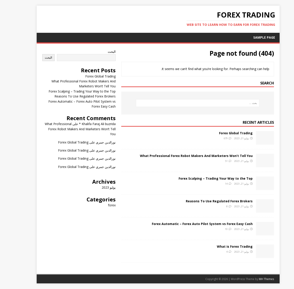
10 (215, 229)
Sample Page (253, 37)
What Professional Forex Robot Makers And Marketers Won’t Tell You (185, 156)
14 (215, 183)
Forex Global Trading (225, 133)
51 (215, 161)
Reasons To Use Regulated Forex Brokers (208, 201)
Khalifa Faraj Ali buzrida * (86, 124)
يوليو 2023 (98, 187)
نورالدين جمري (95, 142)
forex (101, 205)
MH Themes (255, 279)
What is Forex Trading (224, 246)
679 (215, 138)
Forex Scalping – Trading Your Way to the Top (205, 178)
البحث (101, 51)
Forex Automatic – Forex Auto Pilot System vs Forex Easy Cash (191, 224)
